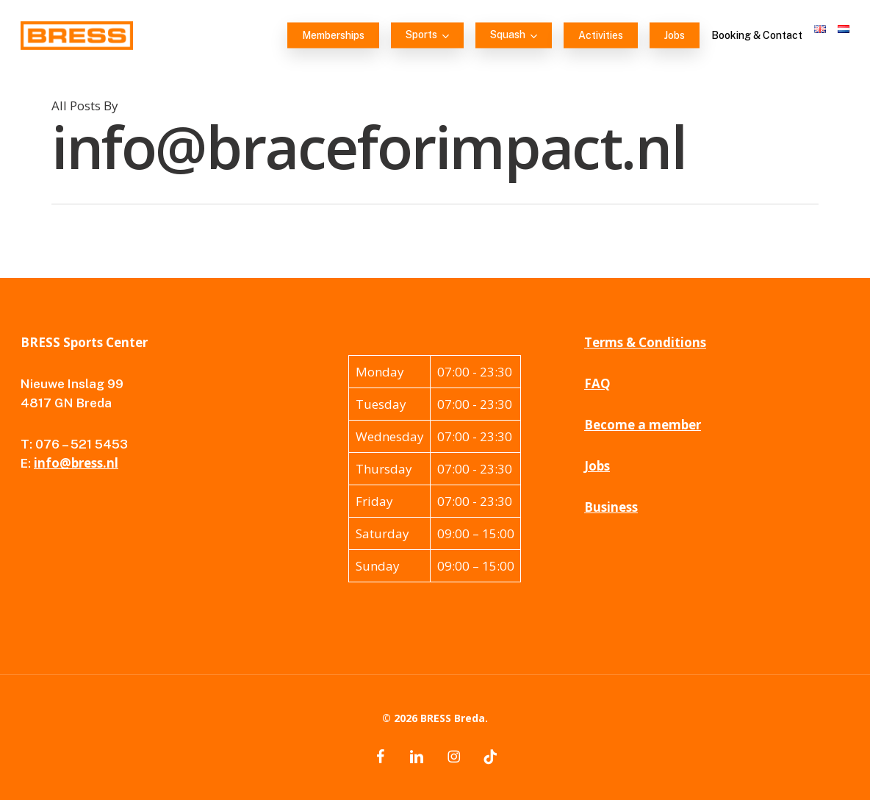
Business (611, 507)
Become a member (642, 424)
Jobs (597, 465)
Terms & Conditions (645, 342)
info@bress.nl (76, 462)
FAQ (597, 383)
